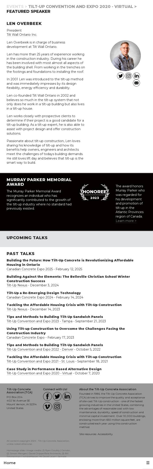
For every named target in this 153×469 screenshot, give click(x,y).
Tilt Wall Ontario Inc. (22, 35)
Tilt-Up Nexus (17, 285)
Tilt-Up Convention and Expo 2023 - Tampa (39, 321)
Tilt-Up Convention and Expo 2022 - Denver (40, 349)
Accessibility (105, 434)
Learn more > (126, 221)
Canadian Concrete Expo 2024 (30, 297)
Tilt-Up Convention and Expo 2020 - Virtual (39, 373)
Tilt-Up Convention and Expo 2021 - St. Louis (40, 361)
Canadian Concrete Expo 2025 (30, 269)
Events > (17, 6)
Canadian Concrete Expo (26, 338)
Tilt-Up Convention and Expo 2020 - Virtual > (82, 6)
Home (10, 463)
